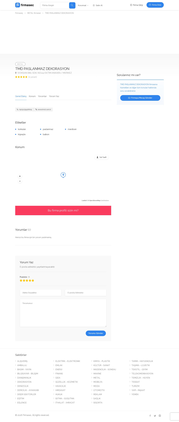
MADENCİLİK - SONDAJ (104, 369)
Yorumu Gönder (95, 333)
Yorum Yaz (54, 96)
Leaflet (84, 200)
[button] (20, 176)
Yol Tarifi (102, 157)
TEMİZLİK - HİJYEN (141, 378)
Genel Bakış (20, 96)
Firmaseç (19, 13)
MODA (96, 386)
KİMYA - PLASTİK (101, 361)
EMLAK (58, 365)
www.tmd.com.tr (43, 109)
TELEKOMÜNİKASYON (142, 373)
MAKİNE (97, 373)
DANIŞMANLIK (24, 378)
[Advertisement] (89, 35)
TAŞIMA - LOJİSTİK (141, 365)
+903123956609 (24, 109)
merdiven (72, 129)
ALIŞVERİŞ (22, 361)
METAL (20, 64)
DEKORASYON (24, 382)
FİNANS (59, 373)
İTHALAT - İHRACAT (65, 402)
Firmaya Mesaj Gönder (140, 98)
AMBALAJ (22, 365)
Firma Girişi (136, 5)
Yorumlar (42, 96)
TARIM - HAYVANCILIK (142, 361)
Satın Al (97, 5)
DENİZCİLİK (22, 386)
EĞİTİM (20, 398)
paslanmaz (48, 129)
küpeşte (21, 134)
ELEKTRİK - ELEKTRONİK (67, 361)
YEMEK (135, 394)
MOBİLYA (97, 382)
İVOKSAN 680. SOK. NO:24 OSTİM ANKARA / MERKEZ (43, 73)
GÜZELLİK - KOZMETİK (66, 382)
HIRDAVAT (60, 390)
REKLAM (97, 394)
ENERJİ (58, 369)
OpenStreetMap (94, 200)
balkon (46, 134)
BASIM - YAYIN (24, 369)
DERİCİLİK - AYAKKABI (28, 390)
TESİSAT (136, 382)
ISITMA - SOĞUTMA (64, 398)
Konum (32, 96)
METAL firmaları (34, 13)
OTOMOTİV (99, 390)
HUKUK (58, 394)
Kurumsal (82, 5)
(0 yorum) (32, 77)
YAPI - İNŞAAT (138, 390)
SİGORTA (97, 402)
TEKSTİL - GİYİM (140, 369)
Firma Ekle (155, 5)
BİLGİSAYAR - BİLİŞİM (27, 373)
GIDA (57, 378)
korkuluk (22, 129)
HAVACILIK (60, 386)
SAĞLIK (97, 398)
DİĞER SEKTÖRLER (26, 394)
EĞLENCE (22, 402)
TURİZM (135, 386)
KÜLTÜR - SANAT (101, 365)
